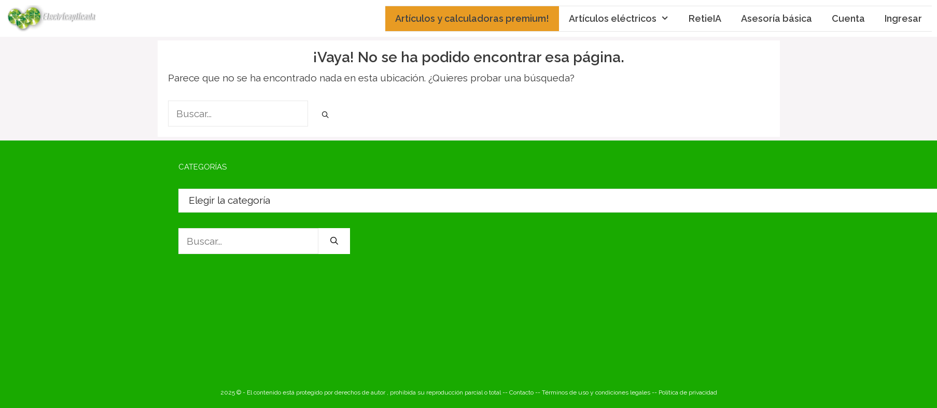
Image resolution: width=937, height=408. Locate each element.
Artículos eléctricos (624, 18)
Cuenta (848, 18)
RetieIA (705, 18)
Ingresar (903, 18)
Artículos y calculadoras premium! (472, 18)
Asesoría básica (776, 18)
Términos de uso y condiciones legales (596, 392)
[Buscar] (326, 115)
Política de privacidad (688, 392)
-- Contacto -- (522, 392)
